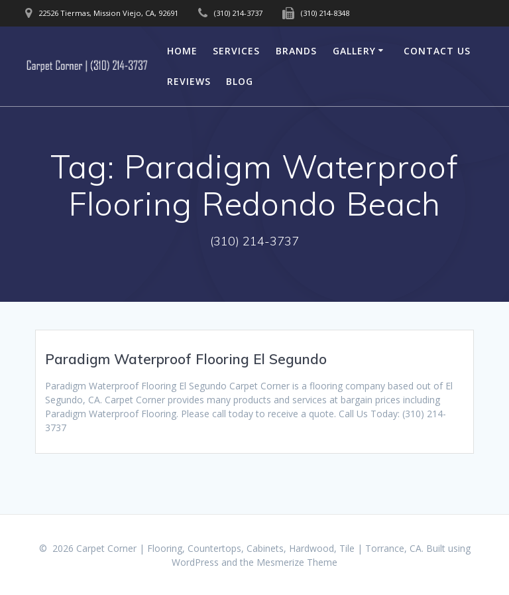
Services (236, 50)
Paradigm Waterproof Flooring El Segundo (186, 358)
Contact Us (437, 50)
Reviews (189, 81)
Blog (239, 81)
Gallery (354, 50)
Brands (296, 50)
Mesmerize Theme (296, 562)
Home (182, 50)
